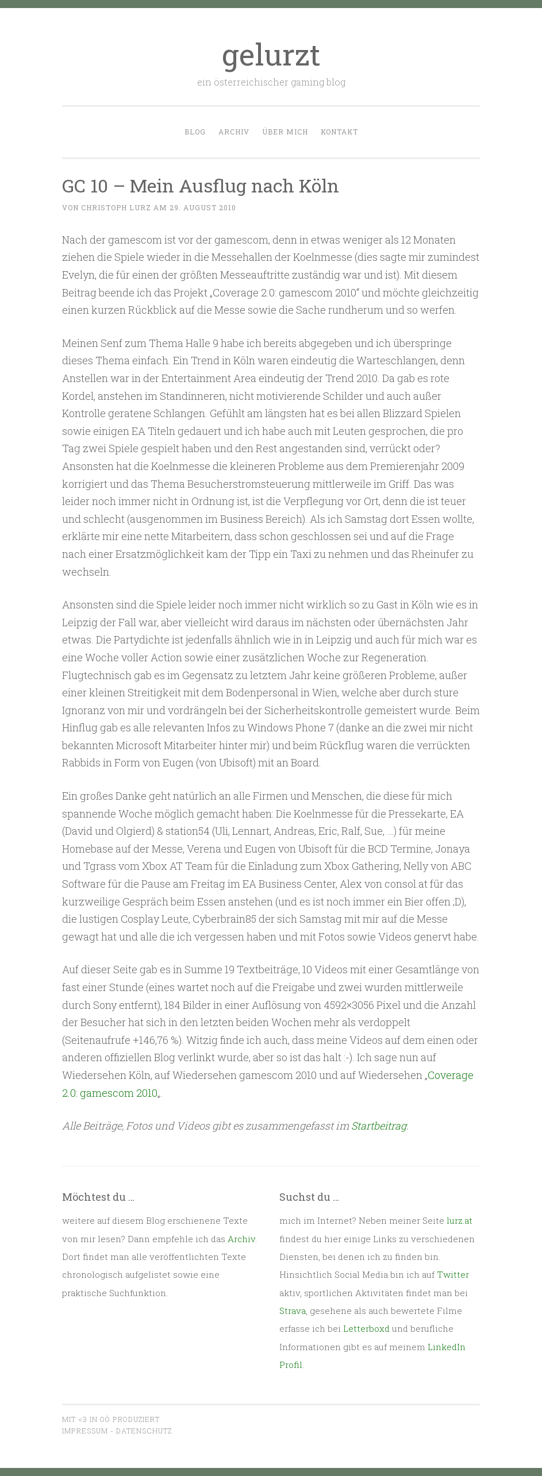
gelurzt (271, 54)
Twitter (453, 1274)
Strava (292, 1310)
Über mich (285, 131)
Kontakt (339, 131)
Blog (195, 131)
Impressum (85, 1430)
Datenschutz (144, 1430)
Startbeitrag (379, 1125)
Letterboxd (366, 1328)
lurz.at (459, 1220)
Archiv (233, 131)
